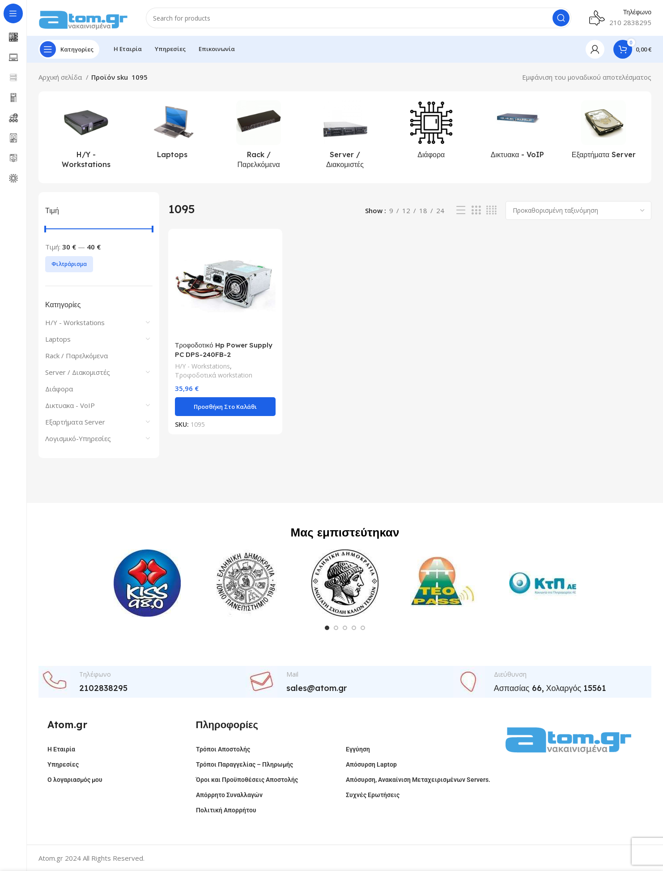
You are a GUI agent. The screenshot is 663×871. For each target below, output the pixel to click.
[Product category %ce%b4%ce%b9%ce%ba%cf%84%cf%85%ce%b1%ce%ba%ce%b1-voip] (517, 132)
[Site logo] (83, 17)
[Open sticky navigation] (69, 49)
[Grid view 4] (491, 210)
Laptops (58, 339)
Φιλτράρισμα (69, 264)
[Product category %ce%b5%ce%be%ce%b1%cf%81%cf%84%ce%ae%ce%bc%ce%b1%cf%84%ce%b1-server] (603, 132)
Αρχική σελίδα (61, 77)
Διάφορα (59, 388)
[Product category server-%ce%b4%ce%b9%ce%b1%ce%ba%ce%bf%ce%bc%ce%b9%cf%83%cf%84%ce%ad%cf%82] (345, 137)
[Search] (358, 18)
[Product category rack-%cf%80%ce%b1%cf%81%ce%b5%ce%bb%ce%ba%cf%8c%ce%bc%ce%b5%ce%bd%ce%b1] (259, 137)
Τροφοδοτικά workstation (213, 375)
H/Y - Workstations (75, 322)
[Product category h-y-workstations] (86, 137)
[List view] (460, 210)
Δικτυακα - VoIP (70, 405)
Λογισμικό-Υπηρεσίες (78, 438)
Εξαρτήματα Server (75, 421)
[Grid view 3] (476, 210)
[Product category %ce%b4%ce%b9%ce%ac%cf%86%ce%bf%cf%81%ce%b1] (431, 132)
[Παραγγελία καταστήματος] (578, 210)
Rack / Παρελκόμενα (76, 355)
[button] (225, 406)
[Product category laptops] (172, 132)
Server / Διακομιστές (77, 372)
